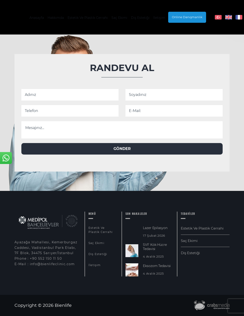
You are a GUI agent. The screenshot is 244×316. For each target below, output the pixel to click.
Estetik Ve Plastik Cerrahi (88, 18)
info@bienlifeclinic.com (52, 264)
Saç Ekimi (119, 18)
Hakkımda (56, 18)
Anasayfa (36, 18)
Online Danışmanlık (187, 17)
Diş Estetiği (140, 18)
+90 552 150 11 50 (46, 258)
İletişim (159, 18)
